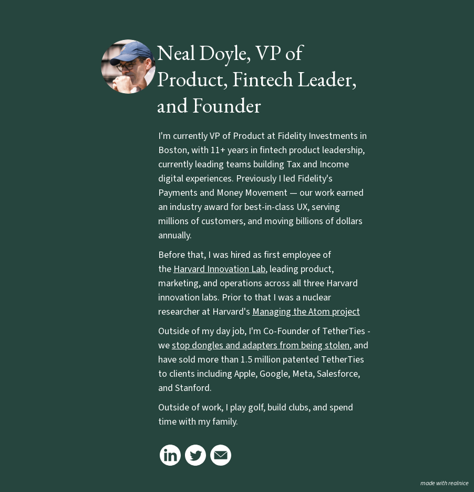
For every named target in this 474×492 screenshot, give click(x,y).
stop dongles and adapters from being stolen (260, 345)
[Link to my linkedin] (170, 455)
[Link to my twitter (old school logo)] (195, 455)
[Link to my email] (220, 455)
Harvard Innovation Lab (219, 269)
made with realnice (444, 483)
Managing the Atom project (306, 311)
